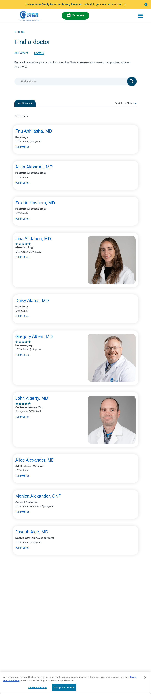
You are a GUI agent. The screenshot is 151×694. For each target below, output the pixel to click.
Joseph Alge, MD (31, 531)
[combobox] (75, 81)
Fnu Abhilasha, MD (33, 131)
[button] (146, 5)
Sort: (126, 103)
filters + (25, 103)
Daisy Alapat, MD (32, 300)
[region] (75, 683)
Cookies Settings (37, 687)
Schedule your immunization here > (105, 4)
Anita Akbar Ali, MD (34, 166)
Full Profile (22, 146)
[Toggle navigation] (140, 15)
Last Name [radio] (127, 103)
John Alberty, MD (31, 398)
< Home (19, 31)
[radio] (136, 103)
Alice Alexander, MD (34, 460)
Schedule (78, 15)
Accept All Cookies (64, 687)
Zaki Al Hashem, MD (35, 202)
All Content (21, 53)
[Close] (145, 677)
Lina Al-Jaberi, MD (33, 238)
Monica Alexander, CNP (38, 496)
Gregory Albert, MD (34, 336)
